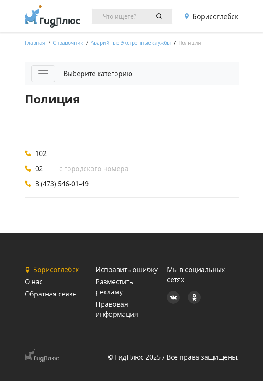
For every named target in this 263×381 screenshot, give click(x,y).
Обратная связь (50, 294)
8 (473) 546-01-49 (62, 183)
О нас (34, 281)
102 (41, 153)
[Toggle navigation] (43, 73)
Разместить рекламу (114, 286)
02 (39, 168)
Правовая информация (117, 309)
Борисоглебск (211, 16)
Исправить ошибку (127, 269)
